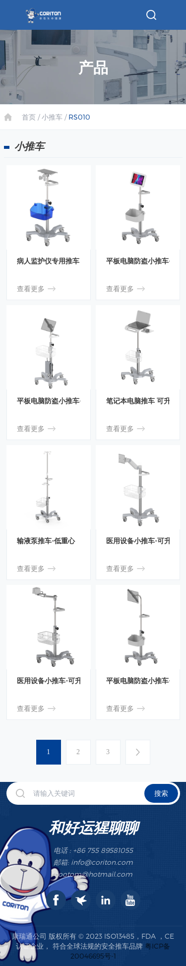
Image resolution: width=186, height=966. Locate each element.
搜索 (161, 793)
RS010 (79, 117)
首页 (29, 117)
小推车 (52, 117)
